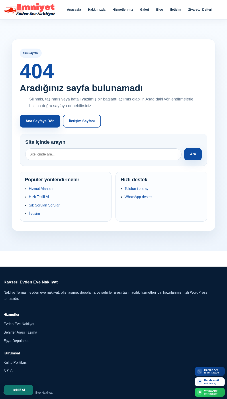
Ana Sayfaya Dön (40, 121)
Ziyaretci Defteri (200, 9)
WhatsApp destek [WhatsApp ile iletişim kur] (138, 197)
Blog (159, 9)
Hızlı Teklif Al (39, 197)
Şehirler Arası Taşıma (20, 332)
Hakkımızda (96, 9)
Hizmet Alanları (41, 189)
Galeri (144, 9)
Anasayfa (74, 9)
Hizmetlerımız (123, 9)
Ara (193, 154)
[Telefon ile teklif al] (210, 371)
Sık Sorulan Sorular (44, 205)
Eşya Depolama (16, 341)
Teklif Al (18, 390)
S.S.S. (9, 371)
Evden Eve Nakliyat (19, 324)
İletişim (175, 9)
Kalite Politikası (16, 362)
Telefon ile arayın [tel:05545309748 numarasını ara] (138, 189)
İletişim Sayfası (82, 121)
